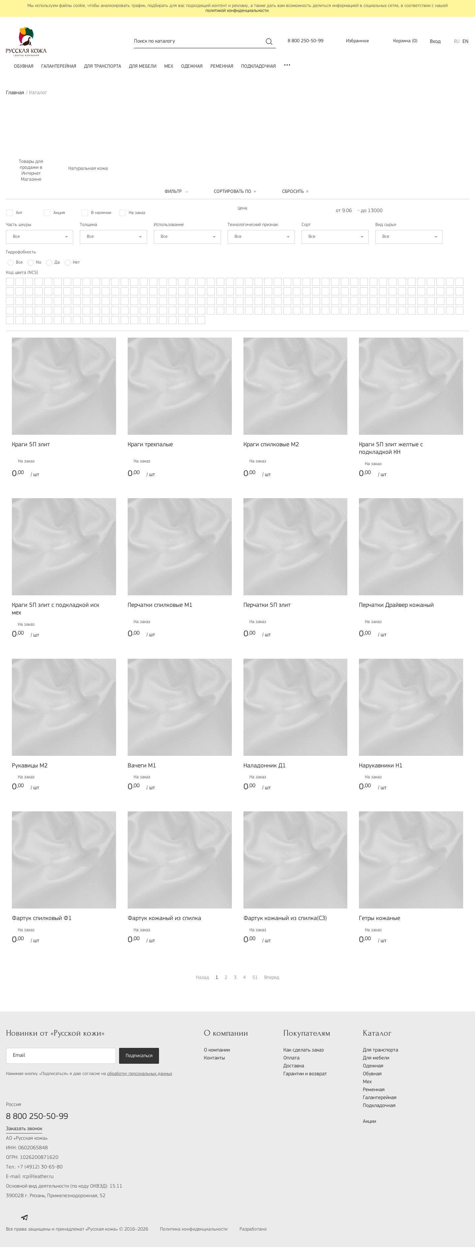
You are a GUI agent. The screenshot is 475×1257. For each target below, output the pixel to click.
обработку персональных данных (139, 1073)
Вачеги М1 (142, 766)
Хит (19, 212)
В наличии (101, 212)
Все (19, 262)
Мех (168, 66)
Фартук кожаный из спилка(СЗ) (285, 918)
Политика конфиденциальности (194, 1229)
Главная (15, 92)
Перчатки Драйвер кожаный (396, 605)
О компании (217, 1050)
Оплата (291, 1058)
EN (465, 41)
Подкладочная (258, 66)
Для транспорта (102, 66)
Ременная (221, 66)
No (38, 262)
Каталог (377, 1033)
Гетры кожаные (379, 918)
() (401, 41)
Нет (76, 262)
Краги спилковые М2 (271, 445)
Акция (59, 212)
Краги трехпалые (150, 445)
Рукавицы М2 (30, 766)
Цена (242, 208)
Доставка (293, 1066)
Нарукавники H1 (381, 766)
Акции (369, 1121)
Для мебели (142, 66)
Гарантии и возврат (305, 1074)
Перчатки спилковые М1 (160, 605)
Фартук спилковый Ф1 (42, 918)
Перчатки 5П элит (267, 605)
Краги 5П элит (31, 445)
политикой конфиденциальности (237, 10)
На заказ (137, 212)
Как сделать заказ (303, 1050)
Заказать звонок (24, 1128)
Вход (435, 41)
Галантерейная (58, 66)
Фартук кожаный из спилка (164, 918)
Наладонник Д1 (264, 766)
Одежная (192, 66)
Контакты (214, 1058)
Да (57, 262)
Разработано (267, 1230)
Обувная (23, 66)
